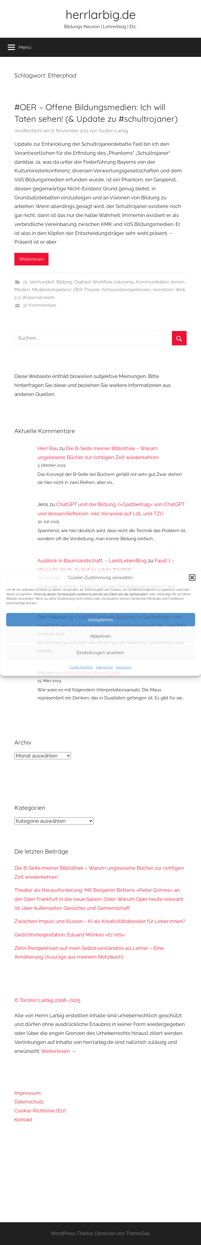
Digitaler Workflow (93, 282)
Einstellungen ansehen (100, 652)
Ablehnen (100, 636)
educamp (124, 282)
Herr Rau (47, 448)
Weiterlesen (31, 259)
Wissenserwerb (38, 297)
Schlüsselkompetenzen (126, 289)
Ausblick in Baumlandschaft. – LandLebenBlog (92, 561)
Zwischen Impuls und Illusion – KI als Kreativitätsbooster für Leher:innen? (99, 921)
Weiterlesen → (58, 1051)
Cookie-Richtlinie (81, 667)
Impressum (124, 667)
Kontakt (23, 1120)
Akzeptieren (100, 619)
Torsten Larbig (113, 130)
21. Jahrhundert (38, 282)
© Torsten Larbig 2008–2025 (47, 1000)
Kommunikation (152, 282)
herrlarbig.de (101, 14)
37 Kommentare (39, 305)
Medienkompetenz (51, 289)
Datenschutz (104, 667)
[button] (192, 578)
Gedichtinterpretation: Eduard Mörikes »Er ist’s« (69, 935)
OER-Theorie (86, 289)
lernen (178, 282)
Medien (22, 289)
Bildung (64, 282)
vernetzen (163, 289)
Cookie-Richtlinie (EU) (40, 1111)
